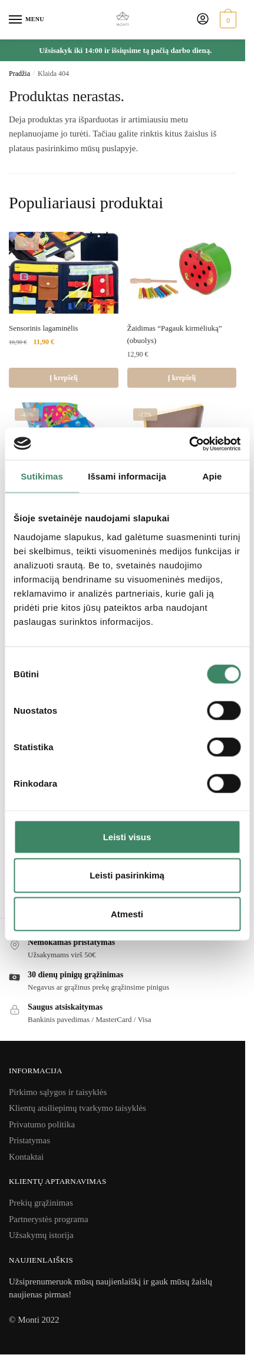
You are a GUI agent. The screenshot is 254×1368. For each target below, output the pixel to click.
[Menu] (26, 20)
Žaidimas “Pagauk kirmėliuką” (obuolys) (174, 334)
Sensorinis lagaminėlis (43, 328)
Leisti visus (127, 836)
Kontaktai (26, 1156)
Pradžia (19, 73)
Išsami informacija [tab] (127, 476)
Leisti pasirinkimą (127, 875)
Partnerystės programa (48, 1219)
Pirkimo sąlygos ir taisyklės (58, 1092)
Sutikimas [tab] (42, 476)
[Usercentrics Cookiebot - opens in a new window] (188, 443)
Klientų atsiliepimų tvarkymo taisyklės (77, 1108)
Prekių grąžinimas (41, 1202)
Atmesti (127, 914)
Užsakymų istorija (41, 1235)
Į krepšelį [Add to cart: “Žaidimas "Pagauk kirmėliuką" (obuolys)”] (181, 378)
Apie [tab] (212, 476)
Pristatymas (29, 1140)
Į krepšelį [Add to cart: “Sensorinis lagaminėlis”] (64, 378)
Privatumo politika (42, 1124)
